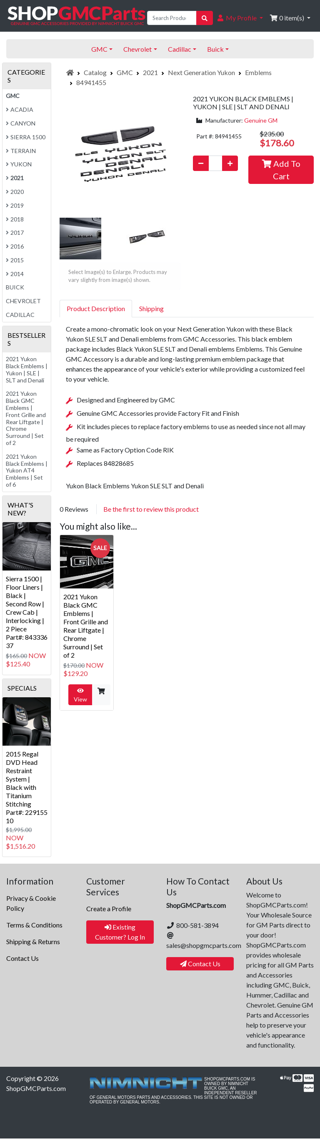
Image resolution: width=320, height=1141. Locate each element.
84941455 (91, 82)
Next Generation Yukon (201, 72)
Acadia (19, 109)
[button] (239, 18)
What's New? (20, 509)
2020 (15, 191)
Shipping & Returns (33, 941)
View (80, 695)
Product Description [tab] (96, 308)
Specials (22, 688)
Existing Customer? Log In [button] (120, 932)
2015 (15, 260)
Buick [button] (215, 49)
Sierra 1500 (25, 137)
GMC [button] (99, 49)
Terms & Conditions (34, 925)
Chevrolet (23, 300)
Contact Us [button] (200, 964)
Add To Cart (281, 169)
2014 (15, 273)
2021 (150, 72)
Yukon (19, 164)
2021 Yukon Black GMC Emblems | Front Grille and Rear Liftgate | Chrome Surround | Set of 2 (85, 626)
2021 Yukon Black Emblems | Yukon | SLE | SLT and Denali (27, 369)
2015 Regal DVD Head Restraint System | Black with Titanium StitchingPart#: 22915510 (27, 787)
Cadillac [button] (179, 49)
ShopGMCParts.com (36, 1088)
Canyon (20, 123)
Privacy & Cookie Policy (31, 903)
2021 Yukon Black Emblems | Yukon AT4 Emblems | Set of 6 (27, 470)
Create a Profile (108, 908)
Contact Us (22, 958)
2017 (15, 232)
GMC (125, 72)
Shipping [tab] (151, 308)
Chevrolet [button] (137, 49)
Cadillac (20, 314)
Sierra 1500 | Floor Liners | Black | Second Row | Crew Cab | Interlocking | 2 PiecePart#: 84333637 (27, 612)
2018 (15, 219)
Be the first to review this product (151, 509)
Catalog (95, 72)
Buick (15, 287)
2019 (15, 205)
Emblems (258, 72)
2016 (15, 246)
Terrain (21, 150)
